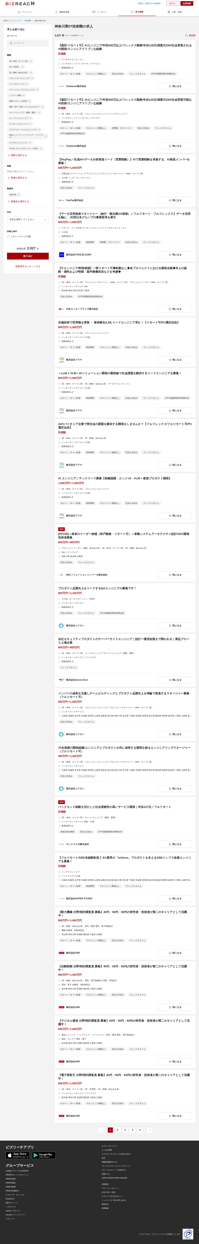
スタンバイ (10, 1219)
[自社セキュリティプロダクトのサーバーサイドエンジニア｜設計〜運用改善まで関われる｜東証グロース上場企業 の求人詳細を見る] (125, 660)
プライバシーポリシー (110, 1188)
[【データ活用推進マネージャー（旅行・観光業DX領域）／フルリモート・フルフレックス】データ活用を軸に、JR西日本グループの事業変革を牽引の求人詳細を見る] (125, 235)
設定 (103, 1158)
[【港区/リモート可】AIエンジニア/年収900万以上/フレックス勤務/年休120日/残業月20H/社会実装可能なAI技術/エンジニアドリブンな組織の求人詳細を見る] (125, 124)
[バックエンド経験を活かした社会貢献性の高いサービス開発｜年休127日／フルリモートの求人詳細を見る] (125, 824)
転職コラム (106, 1174)
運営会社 (105, 1204)
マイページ (24, 12)
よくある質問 (107, 1150)
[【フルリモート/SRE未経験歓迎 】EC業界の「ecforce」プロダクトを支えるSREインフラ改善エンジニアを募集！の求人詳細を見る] (125, 879)
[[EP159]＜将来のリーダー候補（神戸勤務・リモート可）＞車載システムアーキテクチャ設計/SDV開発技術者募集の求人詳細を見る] (125, 553)
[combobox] (28, 219)
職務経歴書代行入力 (109, 1162)
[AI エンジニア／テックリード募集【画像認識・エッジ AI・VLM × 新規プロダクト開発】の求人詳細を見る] (125, 498)
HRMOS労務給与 (12, 1191)
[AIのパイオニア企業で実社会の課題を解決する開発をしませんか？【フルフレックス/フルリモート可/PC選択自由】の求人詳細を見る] (125, 445)
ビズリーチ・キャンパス (15, 1195)
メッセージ (99, 12)
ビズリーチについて (109, 1146)
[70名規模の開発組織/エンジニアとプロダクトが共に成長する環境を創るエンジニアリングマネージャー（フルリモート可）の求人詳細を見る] (125, 769)
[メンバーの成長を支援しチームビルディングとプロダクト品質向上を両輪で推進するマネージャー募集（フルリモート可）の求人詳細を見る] (125, 714)
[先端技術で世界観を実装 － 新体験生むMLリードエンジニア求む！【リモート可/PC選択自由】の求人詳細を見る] (125, 342)
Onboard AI (10, 1199)
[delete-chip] (31, 61)
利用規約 (105, 1184)
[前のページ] (100, 1130)
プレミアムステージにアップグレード (116, 1166)
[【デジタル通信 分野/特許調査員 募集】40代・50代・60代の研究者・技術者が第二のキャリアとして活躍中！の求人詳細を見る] (125, 1042)
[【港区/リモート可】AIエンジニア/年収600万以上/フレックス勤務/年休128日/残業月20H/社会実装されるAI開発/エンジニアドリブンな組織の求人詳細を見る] (125, 66)
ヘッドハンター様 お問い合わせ (114, 1200)
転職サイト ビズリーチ (12, 21)
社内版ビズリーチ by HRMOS (17, 1171)
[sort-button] (190, 35)
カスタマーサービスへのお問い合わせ (116, 1154)
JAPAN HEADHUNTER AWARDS (114, 1178)
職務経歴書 (62, 12)
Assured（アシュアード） (16, 1215)
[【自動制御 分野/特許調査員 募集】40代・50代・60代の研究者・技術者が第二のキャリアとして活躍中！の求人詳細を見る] (125, 987)
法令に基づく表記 (108, 1192)
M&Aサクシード (12, 1203)
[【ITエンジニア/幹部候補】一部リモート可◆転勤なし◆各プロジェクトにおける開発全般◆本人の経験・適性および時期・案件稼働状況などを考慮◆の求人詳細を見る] (125, 289)
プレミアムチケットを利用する (114, 1170)
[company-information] (107, 86)
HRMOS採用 (11, 1179)
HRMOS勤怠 (11, 1183)
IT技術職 (27, 21)
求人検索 (137, 12)
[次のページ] (149, 1130)
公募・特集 (174, 12)
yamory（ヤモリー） (14, 1211)
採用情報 (105, 1208)
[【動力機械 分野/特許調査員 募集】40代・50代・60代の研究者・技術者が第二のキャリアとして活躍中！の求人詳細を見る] (125, 933)
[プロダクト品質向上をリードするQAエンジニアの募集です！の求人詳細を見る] (125, 607)
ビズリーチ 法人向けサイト (112, 1196)
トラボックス (11, 1207)
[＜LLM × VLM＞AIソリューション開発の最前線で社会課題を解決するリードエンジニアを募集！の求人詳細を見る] (125, 392)
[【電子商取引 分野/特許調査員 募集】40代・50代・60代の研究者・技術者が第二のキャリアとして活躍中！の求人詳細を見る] (125, 1096)
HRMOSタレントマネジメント (17, 1175)
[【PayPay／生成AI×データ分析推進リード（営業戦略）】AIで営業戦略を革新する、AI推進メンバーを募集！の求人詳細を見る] (125, 180)
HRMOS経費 (11, 1187)
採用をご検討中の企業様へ (150, 3)
